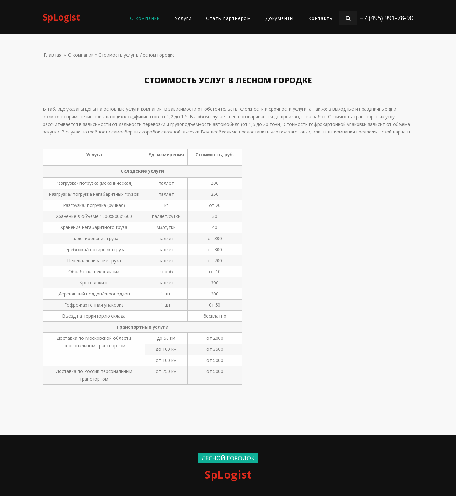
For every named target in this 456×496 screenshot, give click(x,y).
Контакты (320, 18)
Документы (279, 18)
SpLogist (61, 17)
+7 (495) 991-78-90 (386, 18)
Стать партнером (228, 18)
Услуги (183, 18)
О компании (145, 18)
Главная (52, 55)
